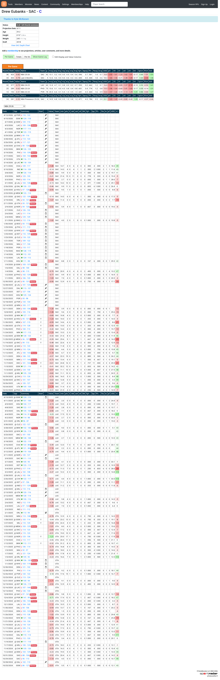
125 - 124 (26, 295)
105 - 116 (25, 312)
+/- (117, 111)
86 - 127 (25, 665)
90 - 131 (25, 281)
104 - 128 (25, 183)
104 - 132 (25, 156)
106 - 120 (25, 278)
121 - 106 (26, 618)
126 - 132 (25, 210)
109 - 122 (25, 241)
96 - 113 (25, 659)
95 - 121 (25, 319)
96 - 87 (25, 421)
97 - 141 (25, 594)
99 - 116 (25, 135)
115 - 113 (26, 635)
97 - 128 (25, 190)
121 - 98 (25, 448)
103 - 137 (25, 264)
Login (212, 4)
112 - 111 (26, 543)
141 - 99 (25, 597)
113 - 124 (25, 577)
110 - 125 (25, 523)
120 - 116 (26, 492)
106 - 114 (25, 547)
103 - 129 (25, 652)
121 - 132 (25, 567)
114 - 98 (25, 418)
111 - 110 (26, 458)
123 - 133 (25, 176)
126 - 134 (25, 591)
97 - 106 (25, 482)
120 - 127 (25, 383)
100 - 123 (25, 645)
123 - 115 (26, 132)
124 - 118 (26, 118)
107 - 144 (25, 587)
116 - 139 (25, 234)
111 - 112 (25, 509)
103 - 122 (25, 611)
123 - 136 (25, 536)
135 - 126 (26, 648)
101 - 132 (25, 363)
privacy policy (211, 676)
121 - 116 (26, 366)
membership (12, 51)
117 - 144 (25, 360)
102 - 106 (25, 475)
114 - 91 (25, 414)
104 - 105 (25, 604)
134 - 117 (26, 404)
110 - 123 (25, 346)
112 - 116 (25, 220)
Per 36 (27, 57)
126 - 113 (26, 431)
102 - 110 (25, 662)
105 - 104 (26, 387)
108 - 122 (25, 356)
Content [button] (44, 4)
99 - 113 (25, 343)
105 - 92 (25, 557)
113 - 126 (25, 376)
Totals (18, 57)
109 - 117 (25, 166)
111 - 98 (25, 261)
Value (17, 71)
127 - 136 (25, 292)
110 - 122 (25, 115)
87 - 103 (25, 230)
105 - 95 (25, 462)
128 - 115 (26, 251)
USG (105, 71)
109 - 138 (25, 125)
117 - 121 (25, 142)
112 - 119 (25, 503)
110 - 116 (25, 489)
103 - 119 (25, 564)
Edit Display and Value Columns (68, 57)
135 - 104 (26, 411)
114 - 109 (26, 169)
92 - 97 (24, 550)
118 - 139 (25, 152)
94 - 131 (25, 200)
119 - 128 (25, 326)
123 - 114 (26, 193)
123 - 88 (25, 445)
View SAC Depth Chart (20, 45)
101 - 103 (25, 435)
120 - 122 (25, 574)
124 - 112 (26, 258)
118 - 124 (25, 625)
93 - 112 (25, 224)
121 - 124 (25, 553)
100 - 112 (25, 329)
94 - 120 (25, 207)
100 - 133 (25, 353)
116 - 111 (26, 159)
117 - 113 (26, 129)
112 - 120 (25, 638)
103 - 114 (25, 179)
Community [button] (55, 4)
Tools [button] (10, 4)
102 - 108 (25, 472)
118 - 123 (25, 237)
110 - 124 (25, 349)
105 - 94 (25, 581)
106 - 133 (25, 601)
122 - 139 (25, 196)
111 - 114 (25, 213)
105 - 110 (25, 122)
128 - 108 (26, 438)
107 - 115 (25, 322)
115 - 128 (25, 614)
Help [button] (87, 4)
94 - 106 (25, 608)
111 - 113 (25, 227)
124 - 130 (25, 370)
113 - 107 (26, 288)
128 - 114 (26, 496)
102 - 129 (25, 275)
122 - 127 (25, 424)
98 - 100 (25, 268)
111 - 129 (25, 486)
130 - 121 (26, 186)
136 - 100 (26, 560)
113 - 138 (25, 516)
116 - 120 (25, 390)
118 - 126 (25, 621)
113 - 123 (25, 139)
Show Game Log (40, 57)
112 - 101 (26, 254)
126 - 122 (26, 149)
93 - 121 (25, 203)
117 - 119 (25, 469)
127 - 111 (26, 315)
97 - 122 (25, 506)
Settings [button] (65, 4)
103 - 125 (25, 526)
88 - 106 (25, 655)
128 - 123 (26, 336)
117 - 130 (25, 244)
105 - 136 (25, 309)
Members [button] (19, 4)
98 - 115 (25, 271)
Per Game (9, 57)
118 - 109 (26, 163)
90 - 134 (25, 146)
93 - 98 (24, 298)
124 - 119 (26, 397)
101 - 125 (25, 285)
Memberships (77, 4)
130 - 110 (26, 499)
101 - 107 (25, 380)
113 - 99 (25, 513)
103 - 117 (25, 305)
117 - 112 (26, 332)
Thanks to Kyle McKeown (16, 19)
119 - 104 (26, 452)
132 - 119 (26, 441)
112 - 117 (25, 540)
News (36, 4)
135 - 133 (26, 373)
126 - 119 (26, 584)
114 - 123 (25, 530)
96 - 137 (25, 339)
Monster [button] (28, 4)
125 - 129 (25, 217)
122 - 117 (26, 407)
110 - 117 (25, 247)
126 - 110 (26, 173)
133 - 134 (25, 302)
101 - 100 (26, 401)
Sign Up (204, 4)
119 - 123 (25, 533)
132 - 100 (26, 428)
